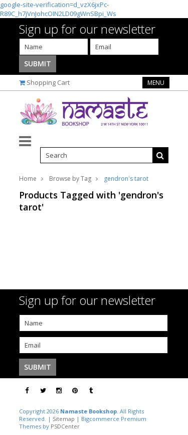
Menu (155, 82)
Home (28, 178)
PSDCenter (65, 426)
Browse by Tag (70, 178)
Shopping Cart (48, 82)
